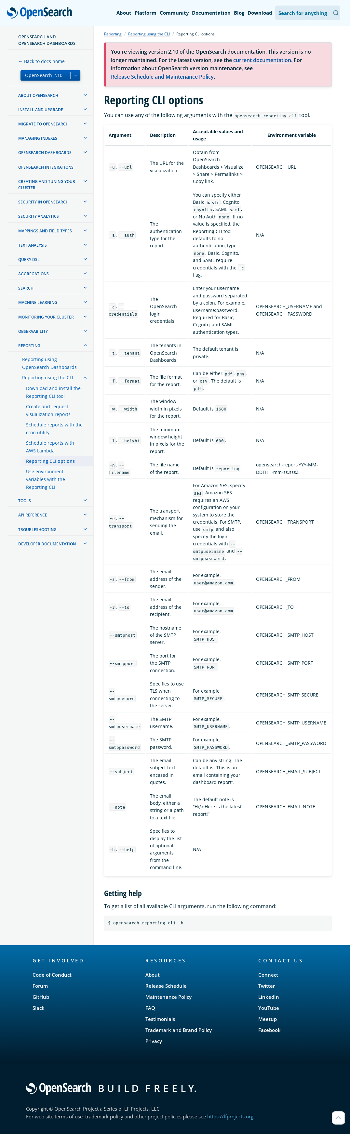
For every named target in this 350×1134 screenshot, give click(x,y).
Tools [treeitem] (24, 500)
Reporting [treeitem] (29, 345)
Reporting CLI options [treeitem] (50, 461)
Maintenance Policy (168, 997)
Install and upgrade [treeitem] (40, 109)
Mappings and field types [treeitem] (45, 231)
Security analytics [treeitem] (38, 216)
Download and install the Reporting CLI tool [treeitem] (53, 392)
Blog (239, 12)
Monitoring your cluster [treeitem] (46, 317)
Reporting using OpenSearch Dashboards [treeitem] (49, 363)
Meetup (267, 1019)
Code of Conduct (52, 974)
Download (260, 12)
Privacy (153, 1041)
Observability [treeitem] (33, 331)
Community (174, 12)
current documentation (262, 60)
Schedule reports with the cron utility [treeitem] (54, 429)
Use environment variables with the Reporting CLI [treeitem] (45, 479)
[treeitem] (85, 95)
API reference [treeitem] (32, 515)
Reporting (113, 34)
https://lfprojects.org (230, 1116)
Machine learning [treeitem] (37, 302)
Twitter (266, 986)
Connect (268, 974)
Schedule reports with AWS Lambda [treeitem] (50, 447)
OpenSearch (41, 13)
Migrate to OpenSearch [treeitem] (43, 124)
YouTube (268, 1008)
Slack (39, 1008)
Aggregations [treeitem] (33, 274)
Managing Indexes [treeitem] (37, 138)
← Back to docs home (41, 61)
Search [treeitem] (26, 288)
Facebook (269, 1030)
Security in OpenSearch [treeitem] (43, 202)
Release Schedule (166, 986)
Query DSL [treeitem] (29, 259)
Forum (40, 986)
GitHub (41, 997)
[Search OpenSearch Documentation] (307, 13)
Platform (145, 12)
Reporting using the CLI (149, 34)
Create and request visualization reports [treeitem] (48, 410)
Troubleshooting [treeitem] (37, 529)
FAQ (150, 1008)
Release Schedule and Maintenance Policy (162, 76)
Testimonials (160, 1019)
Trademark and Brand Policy (178, 1030)
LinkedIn (268, 997)
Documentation (211, 12)
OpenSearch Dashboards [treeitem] (45, 152)
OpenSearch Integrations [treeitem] (46, 167)
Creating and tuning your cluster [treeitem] (46, 184)
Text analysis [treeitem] (32, 245)
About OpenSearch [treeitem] (38, 95)
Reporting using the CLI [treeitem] (47, 377)
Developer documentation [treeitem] (47, 544)
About (123, 12)
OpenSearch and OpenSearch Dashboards (46, 40)
